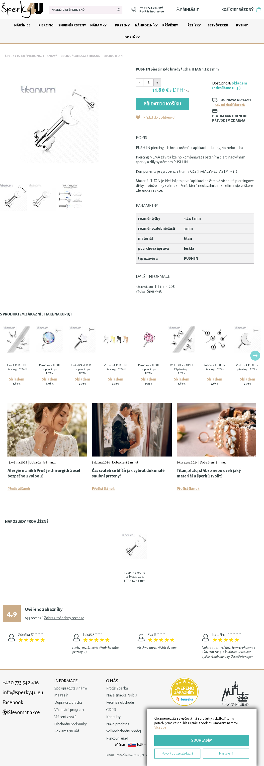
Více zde (160, 727)
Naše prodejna (117, 724)
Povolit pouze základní (177, 753)
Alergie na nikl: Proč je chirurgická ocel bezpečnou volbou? (43, 473)
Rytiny (242, 25)
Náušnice (22, 25)
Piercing (46, 25)
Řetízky (194, 25)
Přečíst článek (18, 489)
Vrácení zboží (65, 717)
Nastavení (226, 753)
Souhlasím (201, 740)
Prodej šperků (117, 688)
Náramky (98, 25)
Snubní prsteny (72, 25)
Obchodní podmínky (70, 724)
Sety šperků (218, 25)
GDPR (111, 710)
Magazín (61, 695)
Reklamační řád (66, 731)
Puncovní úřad (117, 738)
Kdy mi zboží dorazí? (230, 105)
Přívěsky (170, 25)
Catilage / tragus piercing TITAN (98, 56)
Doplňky (132, 37)
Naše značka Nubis (121, 695)
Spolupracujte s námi (70, 688)
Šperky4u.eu (15, 56)
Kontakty (113, 717)
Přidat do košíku (162, 104)
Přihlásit (187, 10)
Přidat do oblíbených (159, 117)
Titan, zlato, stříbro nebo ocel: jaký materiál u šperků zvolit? (209, 473)
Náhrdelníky (146, 25)
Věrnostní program (69, 710)
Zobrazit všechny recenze (64, 618)
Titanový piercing (57, 56)
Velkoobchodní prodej (123, 731)
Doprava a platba (68, 702)
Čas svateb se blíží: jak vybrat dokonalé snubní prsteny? (128, 473)
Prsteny (122, 25)
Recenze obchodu (120, 702)
